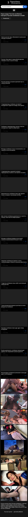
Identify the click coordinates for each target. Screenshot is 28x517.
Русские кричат (8, 511)
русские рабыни (18, 511)
